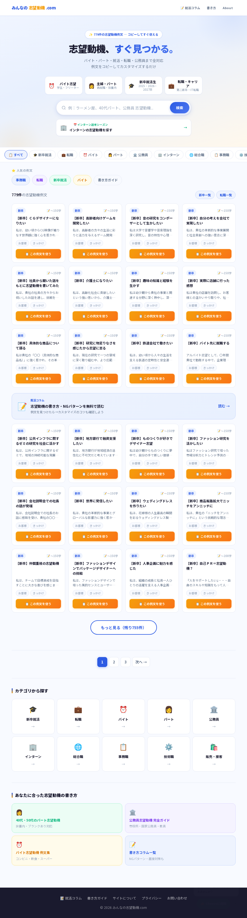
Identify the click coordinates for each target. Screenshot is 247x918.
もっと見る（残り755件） (123, 627)
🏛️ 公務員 (140, 154)
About (228, 8)
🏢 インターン (168, 154)
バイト (82, 179)
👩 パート (115, 154)
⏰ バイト (90, 154)
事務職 (21, 179)
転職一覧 (226, 195)
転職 (39, 179)
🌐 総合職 (196, 154)
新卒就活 (60, 179)
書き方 (211, 8)
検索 (179, 108)
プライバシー (152, 898)
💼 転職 (67, 154)
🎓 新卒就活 (42, 154)
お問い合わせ (177, 898)
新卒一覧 (205, 195)
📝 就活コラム (190, 8)
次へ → (141, 662)
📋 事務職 (221, 154)
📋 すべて (16, 154)
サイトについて (124, 898)
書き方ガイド (108, 179)
